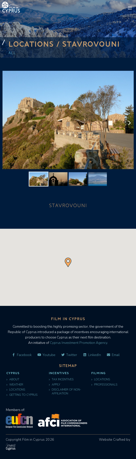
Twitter (69, 355)
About (12, 379)
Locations (15, 390)
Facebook (22, 355)
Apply (54, 384)
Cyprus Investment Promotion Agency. (78, 342)
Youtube (46, 355)
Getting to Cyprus (22, 395)
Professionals (104, 384)
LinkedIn (92, 355)
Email (113, 355)
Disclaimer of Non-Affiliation (65, 391)
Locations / (35, 43)
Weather (14, 384)
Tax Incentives (61, 379)
